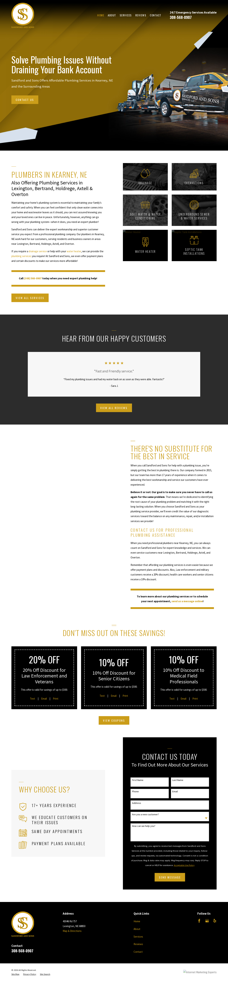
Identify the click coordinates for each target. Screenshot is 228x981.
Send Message (174, 877)
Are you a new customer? (149, 814)
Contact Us (25, 100)
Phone (139, 791)
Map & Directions (72, 931)
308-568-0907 (181, 17)
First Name (141, 780)
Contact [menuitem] (155, 15)
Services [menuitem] (126, 15)
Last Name (182, 780)
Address (140, 803)
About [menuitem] (112, 15)
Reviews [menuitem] (140, 15)
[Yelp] (215, 921)
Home (137, 921)
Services (138, 936)
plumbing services (17, 256)
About (137, 929)
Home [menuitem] (100, 15)
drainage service (34, 251)
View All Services (26, 298)
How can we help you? (147, 826)
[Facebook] (199, 921)
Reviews (138, 944)
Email (179, 791)
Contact (138, 951)
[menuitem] (15, 974)
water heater (70, 251)
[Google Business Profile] (207, 921)
